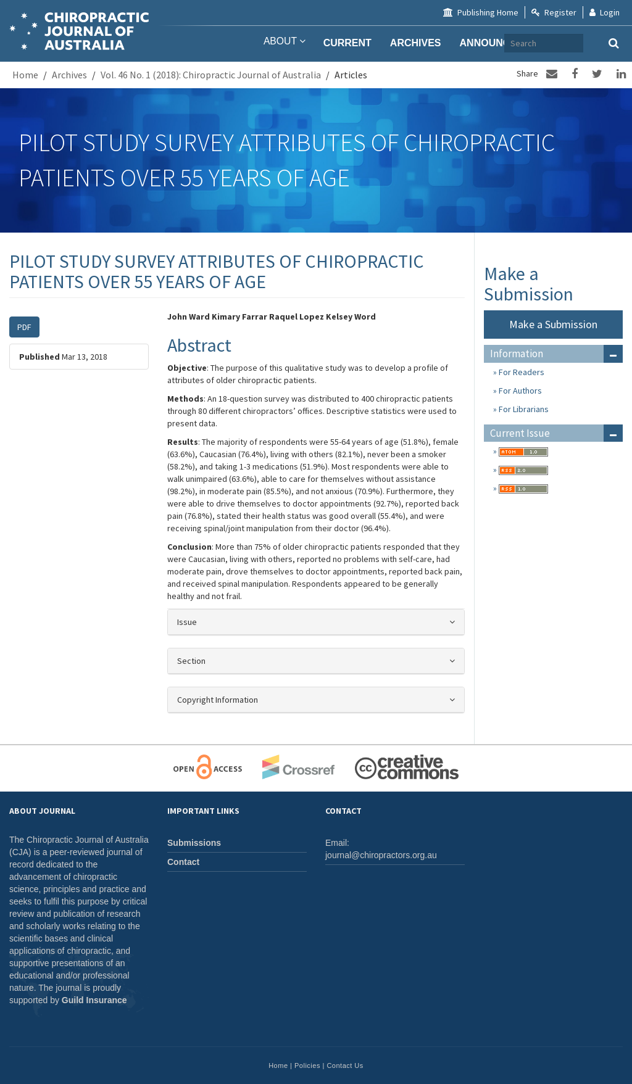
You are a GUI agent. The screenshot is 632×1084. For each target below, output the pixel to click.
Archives (415, 43)
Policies (307, 1065)
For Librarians (523, 409)
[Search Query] (595, 43)
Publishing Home (480, 12)
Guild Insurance (94, 1000)
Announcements (505, 43)
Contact (183, 862)
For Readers (520, 372)
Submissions (194, 843)
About (282, 43)
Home (25, 74)
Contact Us (344, 1065)
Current (347, 43)
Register (553, 12)
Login (604, 12)
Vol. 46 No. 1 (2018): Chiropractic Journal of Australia (211, 74)
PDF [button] (24, 327)
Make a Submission (553, 324)
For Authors (519, 390)
